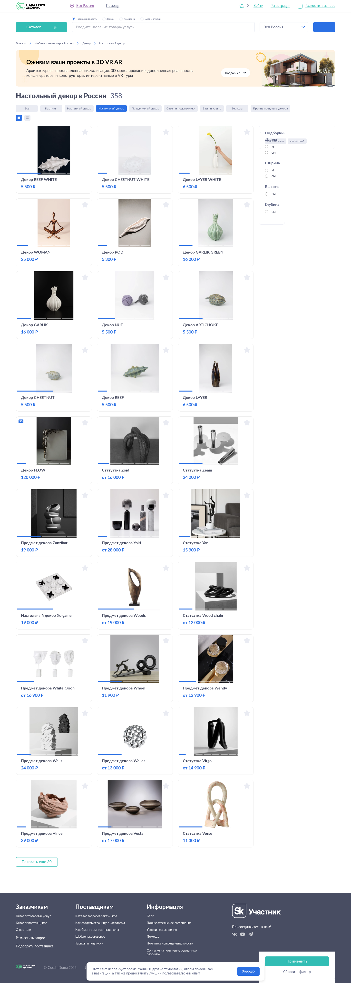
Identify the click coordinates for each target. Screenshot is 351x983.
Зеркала (237, 109)
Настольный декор (111, 109)
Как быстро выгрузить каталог (98, 925)
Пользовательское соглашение (173, 916)
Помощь (114, 7)
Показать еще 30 (37, 865)
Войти (258, 7)
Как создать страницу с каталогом (101, 916)
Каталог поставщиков (33, 916)
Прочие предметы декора (270, 109)
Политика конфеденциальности (174, 941)
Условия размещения (165, 925)
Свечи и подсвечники (180, 109)
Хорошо (248, 971)
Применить (296, 190)
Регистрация (280, 7)
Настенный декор (79, 109)
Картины (51, 109)
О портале (24, 925)
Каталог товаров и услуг (35, 908)
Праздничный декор (145, 109)
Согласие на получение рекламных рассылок (167, 952)
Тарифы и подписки (90, 941)
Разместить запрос (320, 7)
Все (26, 109)
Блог (152, 908)
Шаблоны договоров (91, 933)
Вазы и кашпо (212, 109)
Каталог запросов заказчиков (97, 908)
